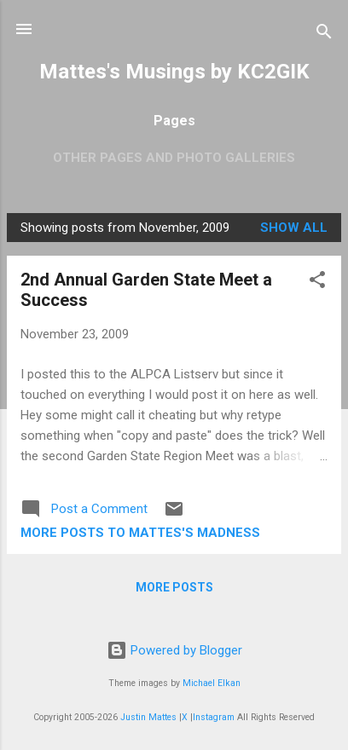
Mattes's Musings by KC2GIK (174, 72)
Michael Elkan (212, 683)
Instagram (214, 717)
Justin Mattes (148, 717)
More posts (174, 587)
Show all (294, 227)
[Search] (324, 35)
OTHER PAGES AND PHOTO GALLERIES (174, 157)
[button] (317, 282)
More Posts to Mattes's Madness (140, 532)
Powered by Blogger (174, 650)
